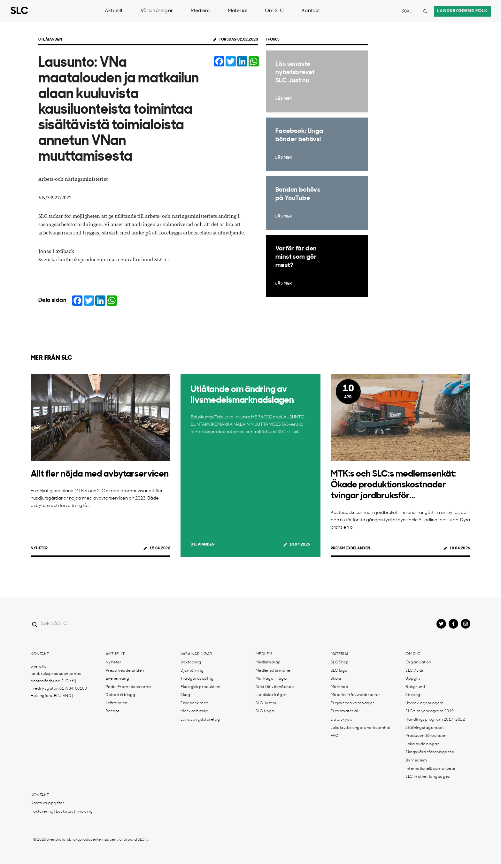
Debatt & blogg (120, 695)
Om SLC (274, 11)
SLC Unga (265, 711)
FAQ (335, 736)
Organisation (418, 662)
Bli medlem (416, 760)
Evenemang (117, 679)
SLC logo (339, 671)
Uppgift (412, 679)
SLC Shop (340, 662)
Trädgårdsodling (197, 679)
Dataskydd (342, 720)
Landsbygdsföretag (200, 720)
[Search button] (425, 11)
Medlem (200, 11)
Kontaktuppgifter (47, 803)
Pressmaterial (344, 711)
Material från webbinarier (356, 695)
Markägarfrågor (272, 679)
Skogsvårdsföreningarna (429, 752)
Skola (336, 679)
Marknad (340, 687)
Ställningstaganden (424, 728)
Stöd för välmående (275, 687)
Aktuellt (114, 11)
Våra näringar (157, 11)
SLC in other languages (427, 777)
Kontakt (311, 11)
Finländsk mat (194, 703)
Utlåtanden (50, 40)
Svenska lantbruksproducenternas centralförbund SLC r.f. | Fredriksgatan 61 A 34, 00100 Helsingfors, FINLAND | (59, 681)
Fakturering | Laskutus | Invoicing (62, 812)
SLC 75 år (414, 671)
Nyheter (39, 548)
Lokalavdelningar (422, 744)
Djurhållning (192, 671)
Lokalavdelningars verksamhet (360, 728)
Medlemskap (268, 662)
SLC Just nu (267, 703)
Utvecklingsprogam (424, 703)
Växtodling (191, 662)
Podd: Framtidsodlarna (128, 687)
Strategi (413, 695)
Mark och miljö (194, 711)
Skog (185, 695)
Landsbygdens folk (462, 11)
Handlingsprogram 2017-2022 (435, 720)
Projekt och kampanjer (352, 703)
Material (237, 11)
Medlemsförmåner (274, 671)
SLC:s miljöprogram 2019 (429, 711)
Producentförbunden (425, 736)
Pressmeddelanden (350, 548)
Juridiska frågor (271, 695)
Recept (112, 711)
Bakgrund (415, 687)
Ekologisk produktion (200, 687)
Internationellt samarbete (430, 769)
